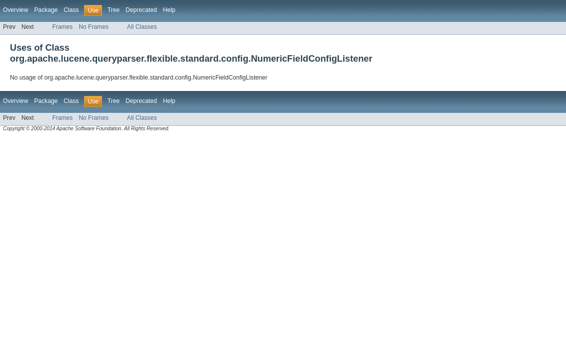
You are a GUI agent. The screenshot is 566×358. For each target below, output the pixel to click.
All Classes (142, 26)
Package (46, 9)
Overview (15, 9)
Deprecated (141, 9)
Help (169, 9)
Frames (62, 26)
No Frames (93, 26)
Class (71, 9)
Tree (113, 9)
